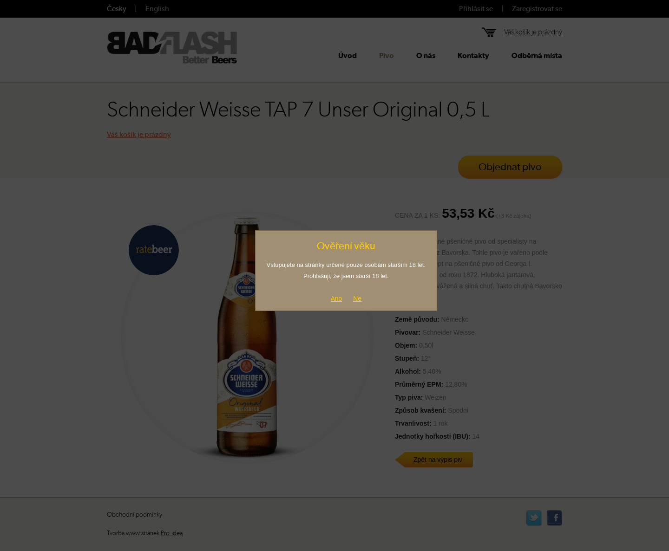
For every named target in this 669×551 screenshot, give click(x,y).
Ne (357, 298)
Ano (336, 298)
